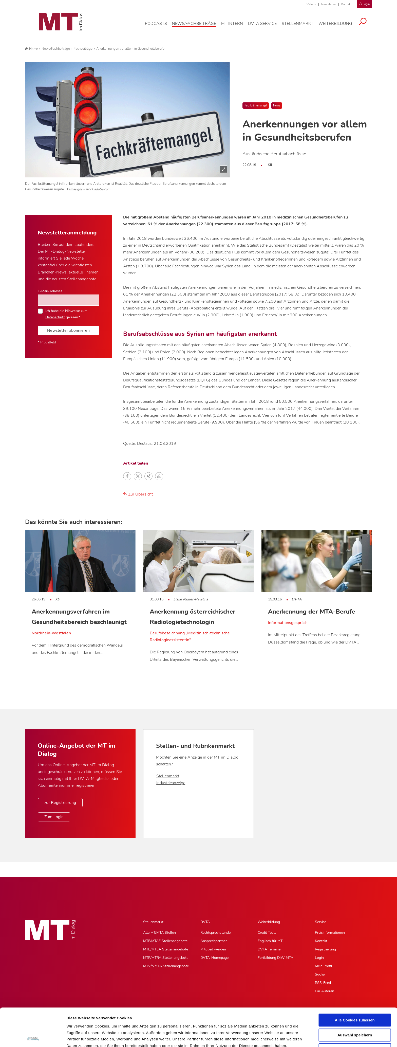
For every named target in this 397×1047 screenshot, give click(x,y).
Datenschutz (78, 1020)
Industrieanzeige (170, 783)
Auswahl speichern (354, 997)
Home (31, 49)
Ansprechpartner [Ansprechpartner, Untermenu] (213, 941)
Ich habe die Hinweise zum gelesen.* (66, 313)
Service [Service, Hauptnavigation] (320, 922)
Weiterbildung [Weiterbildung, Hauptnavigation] (269, 922)
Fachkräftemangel (255, 105)
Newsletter (328, 4)
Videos (311, 4)
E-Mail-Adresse (50, 290)
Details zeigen (269, 1037)
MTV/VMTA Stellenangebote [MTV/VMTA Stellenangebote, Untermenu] (166, 966)
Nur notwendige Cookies (354, 1011)
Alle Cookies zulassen (355, 982)
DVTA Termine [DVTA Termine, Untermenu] (269, 949)
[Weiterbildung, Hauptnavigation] (339, 26)
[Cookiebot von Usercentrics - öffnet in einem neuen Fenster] (33, 1037)
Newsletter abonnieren (68, 330)
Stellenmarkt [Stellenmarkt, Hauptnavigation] (153, 922)
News (276, 105)
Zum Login (54, 817)
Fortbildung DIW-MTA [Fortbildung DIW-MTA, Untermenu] (275, 957)
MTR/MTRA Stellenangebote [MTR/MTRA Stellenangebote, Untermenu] (165, 957)
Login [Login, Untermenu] (319, 957)
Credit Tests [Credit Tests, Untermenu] (267, 932)
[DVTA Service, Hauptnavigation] (266, 26)
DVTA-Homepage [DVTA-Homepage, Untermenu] (214, 957)
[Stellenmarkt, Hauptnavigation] (301, 26)
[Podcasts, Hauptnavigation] (160, 26)
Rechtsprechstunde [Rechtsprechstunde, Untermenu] (215, 932)
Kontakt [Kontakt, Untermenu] (321, 941)
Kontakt (346, 4)
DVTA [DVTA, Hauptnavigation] (205, 922)
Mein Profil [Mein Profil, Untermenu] (323, 966)
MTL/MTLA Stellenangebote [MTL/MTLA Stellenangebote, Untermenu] (165, 949)
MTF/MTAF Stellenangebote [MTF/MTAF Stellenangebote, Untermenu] (165, 941)
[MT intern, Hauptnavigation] (236, 26)
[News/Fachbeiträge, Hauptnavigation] (198, 26)
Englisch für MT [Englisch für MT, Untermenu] (270, 941)
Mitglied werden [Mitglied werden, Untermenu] (213, 949)
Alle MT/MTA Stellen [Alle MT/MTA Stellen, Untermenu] (159, 932)
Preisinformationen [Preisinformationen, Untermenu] (330, 932)
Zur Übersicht (138, 494)
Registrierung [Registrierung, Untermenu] (325, 949)
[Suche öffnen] (366, 25)
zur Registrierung (60, 802)
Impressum (105, 1020)
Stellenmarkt (167, 776)
